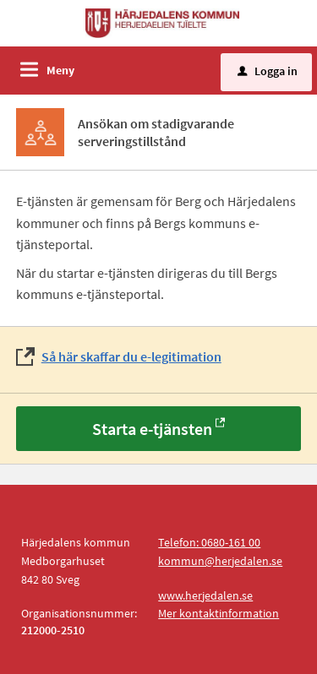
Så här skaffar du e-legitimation (131, 356)
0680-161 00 (230, 542)
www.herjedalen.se (205, 595)
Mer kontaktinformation (218, 613)
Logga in (268, 71)
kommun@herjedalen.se (220, 560)
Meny (60, 70)
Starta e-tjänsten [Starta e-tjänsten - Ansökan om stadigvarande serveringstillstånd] (152, 428)
